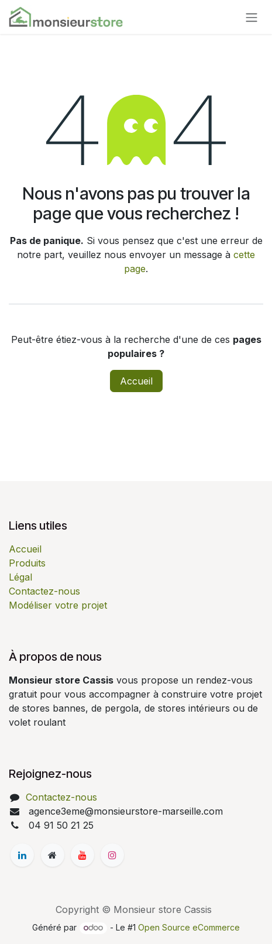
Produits (27, 563)
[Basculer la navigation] (251, 17)
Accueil (136, 381)
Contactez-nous (44, 591)
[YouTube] (82, 855)
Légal (20, 577)
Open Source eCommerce (189, 927)
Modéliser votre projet (58, 605)
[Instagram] (112, 855)
